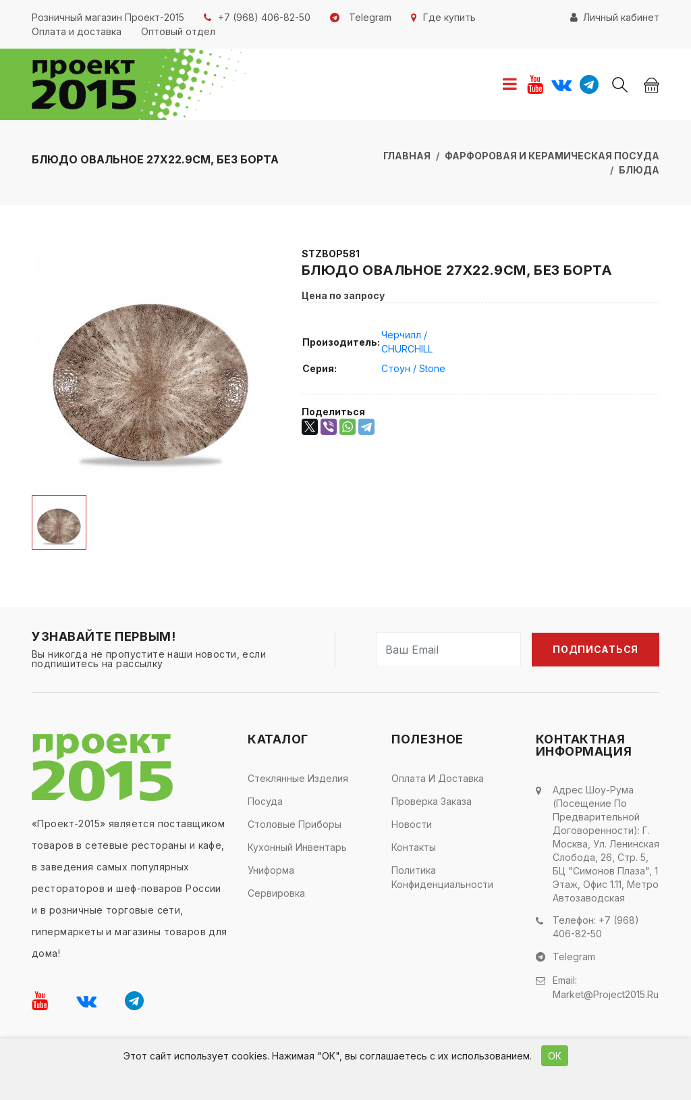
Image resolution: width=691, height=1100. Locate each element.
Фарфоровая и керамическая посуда (552, 155)
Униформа (271, 870)
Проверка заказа (431, 801)
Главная (407, 155)
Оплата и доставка (437, 778)
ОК (554, 1056)
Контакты (413, 847)
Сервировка (276, 893)
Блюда (639, 170)
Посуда (265, 801)
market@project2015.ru (606, 991)
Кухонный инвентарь (297, 847)
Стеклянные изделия (298, 778)
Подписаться (595, 649)
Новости (411, 824)
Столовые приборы (294, 824)
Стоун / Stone (413, 368)
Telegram (574, 956)
